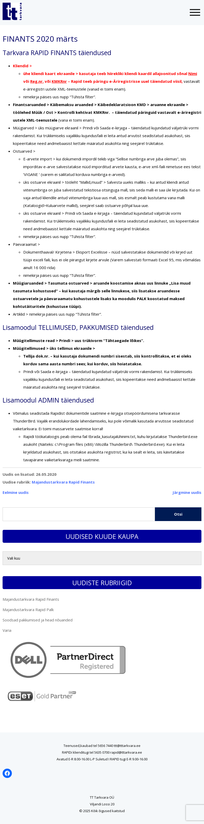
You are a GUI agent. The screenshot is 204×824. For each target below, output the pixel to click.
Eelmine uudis (16, 492)
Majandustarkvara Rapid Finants (63, 482)
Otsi (178, 514)
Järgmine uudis (186, 492)
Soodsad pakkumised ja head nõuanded (38, 619)
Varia (7, 630)
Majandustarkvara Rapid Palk (28, 609)
